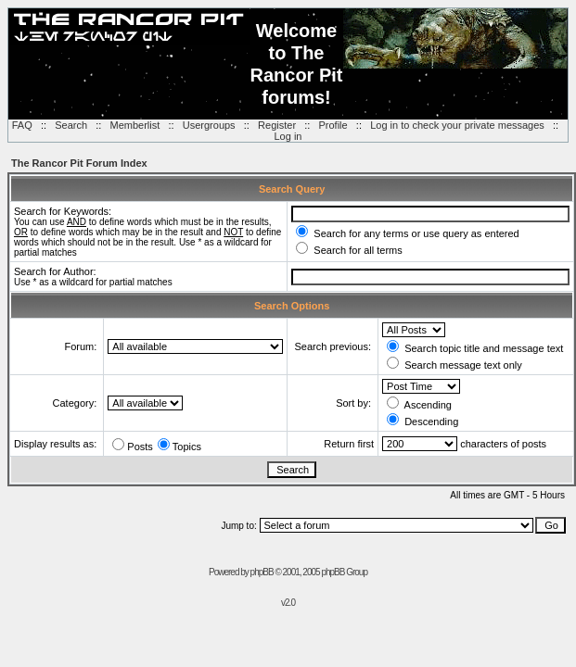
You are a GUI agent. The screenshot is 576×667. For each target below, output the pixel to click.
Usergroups (209, 125)
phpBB (262, 572)
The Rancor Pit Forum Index (79, 163)
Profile (333, 125)
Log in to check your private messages (457, 125)
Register (277, 125)
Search (71, 125)
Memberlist (135, 125)
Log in (288, 136)
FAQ (22, 125)
